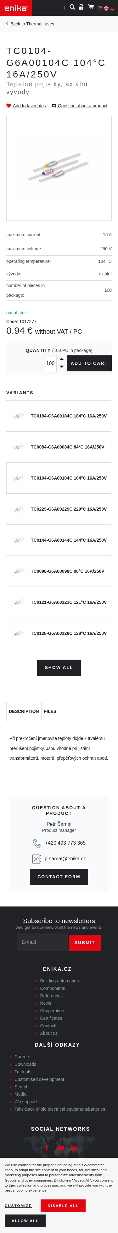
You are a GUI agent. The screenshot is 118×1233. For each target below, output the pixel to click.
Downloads (25, 1064)
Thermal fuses (40, 23)
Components (52, 988)
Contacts (49, 1025)
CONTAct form (59, 876)
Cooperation (52, 1010)
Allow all (25, 1221)
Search (21, 1086)
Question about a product (82, 105)
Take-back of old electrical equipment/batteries (59, 1109)
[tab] (24, 711)
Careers (22, 1056)
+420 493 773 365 (65, 843)
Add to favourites (29, 105)
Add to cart (89, 363)
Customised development (39, 1079)
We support (25, 1101)
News (45, 1003)
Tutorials (22, 1071)
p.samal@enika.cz (65, 858)
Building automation (59, 980)
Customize (18, 1206)
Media (20, 1094)
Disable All (63, 1206)
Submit (85, 942)
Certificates (51, 1018)
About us (49, 1033)
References (51, 995)
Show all (59, 667)
